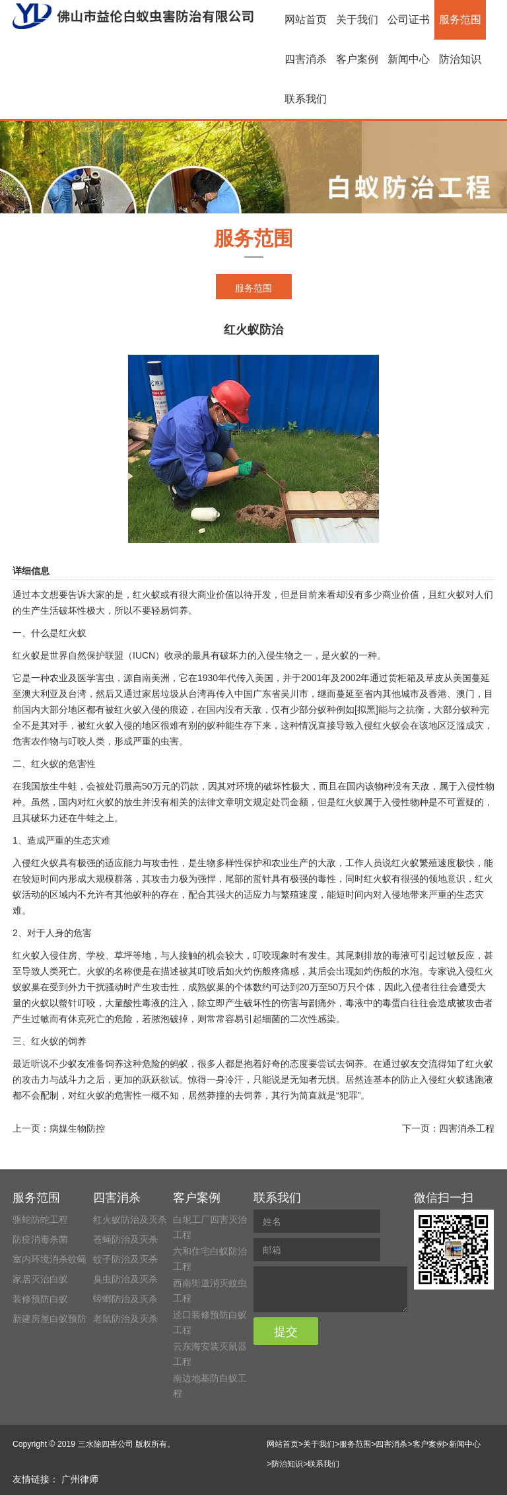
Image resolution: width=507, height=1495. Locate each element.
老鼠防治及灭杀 (125, 1318)
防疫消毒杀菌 (40, 1239)
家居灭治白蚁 (40, 1279)
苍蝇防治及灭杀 (125, 1239)
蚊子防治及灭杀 (125, 1259)
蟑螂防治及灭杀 (125, 1299)
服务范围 (460, 19)
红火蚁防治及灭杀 (130, 1219)
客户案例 (357, 59)
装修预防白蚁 (40, 1299)
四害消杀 (306, 59)
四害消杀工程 (466, 1128)
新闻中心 (409, 59)
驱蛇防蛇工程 (40, 1219)
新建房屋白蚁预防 (49, 1318)
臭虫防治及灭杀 (125, 1279)
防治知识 (460, 59)
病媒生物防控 (77, 1128)
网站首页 (306, 19)
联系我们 (306, 98)
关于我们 (357, 19)
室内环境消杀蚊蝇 (49, 1259)
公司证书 (409, 19)
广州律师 (79, 1479)
